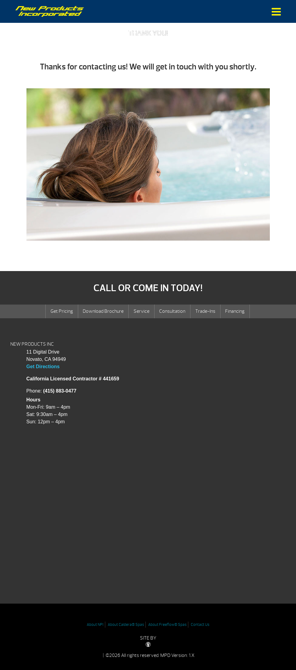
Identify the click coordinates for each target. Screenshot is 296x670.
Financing (235, 311)
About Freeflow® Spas (167, 624)
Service (141, 311)
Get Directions (43, 366)
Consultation (172, 311)
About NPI (95, 624)
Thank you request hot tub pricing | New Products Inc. (50, 11)
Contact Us (200, 624)
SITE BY (148, 641)
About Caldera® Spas (126, 624)
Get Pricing (61, 311)
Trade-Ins (205, 311)
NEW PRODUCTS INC (32, 344)
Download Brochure (103, 311)
